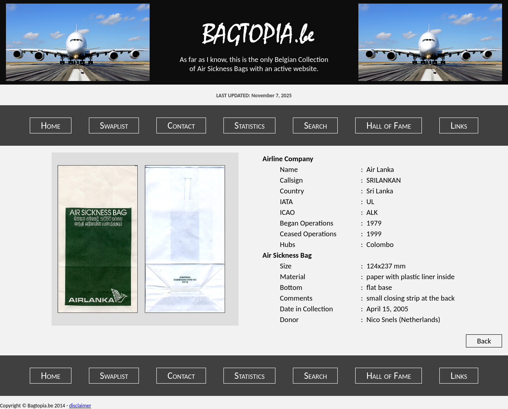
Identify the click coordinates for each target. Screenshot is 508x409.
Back (484, 340)
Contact (181, 125)
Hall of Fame (388, 125)
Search (315, 125)
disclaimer (80, 405)
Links (458, 125)
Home (50, 125)
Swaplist (114, 125)
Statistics (250, 125)
